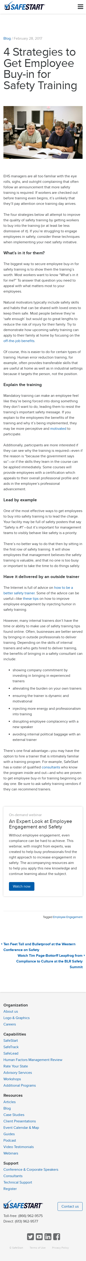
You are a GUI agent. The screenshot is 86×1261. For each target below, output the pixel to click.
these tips (31, 598)
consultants (51, 767)
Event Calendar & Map (21, 1127)
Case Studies (13, 1115)
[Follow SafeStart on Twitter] (30, 1239)
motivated (58, 428)
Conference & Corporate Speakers (30, 1169)
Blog (7, 38)
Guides (9, 1134)
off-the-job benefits (18, 341)
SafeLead (10, 1053)
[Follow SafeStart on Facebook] (56, 1239)
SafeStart (10, 1040)
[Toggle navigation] (80, 6)
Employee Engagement (68, 917)
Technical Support (17, 1182)
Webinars (10, 1153)
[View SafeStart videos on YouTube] (39, 1239)
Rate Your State (15, 1066)
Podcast (9, 1140)
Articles (9, 1102)
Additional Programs (19, 1085)
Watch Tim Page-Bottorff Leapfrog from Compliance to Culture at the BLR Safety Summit (49, 961)
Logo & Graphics (16, 1018)
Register (10, 1189)
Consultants (12, 1176)
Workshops (12, 1079)
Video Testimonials (18, 1147)
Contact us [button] (70, 1206)
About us (10, 1011)
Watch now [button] (22, 886)
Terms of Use (38, 1248)
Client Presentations (19, 1121)
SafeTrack (11, 1047)
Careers (9, 1024)
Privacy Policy (60, 1248)
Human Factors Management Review (32, 1060)
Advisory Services (17, 1072)
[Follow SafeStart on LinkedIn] (47, 1239)
